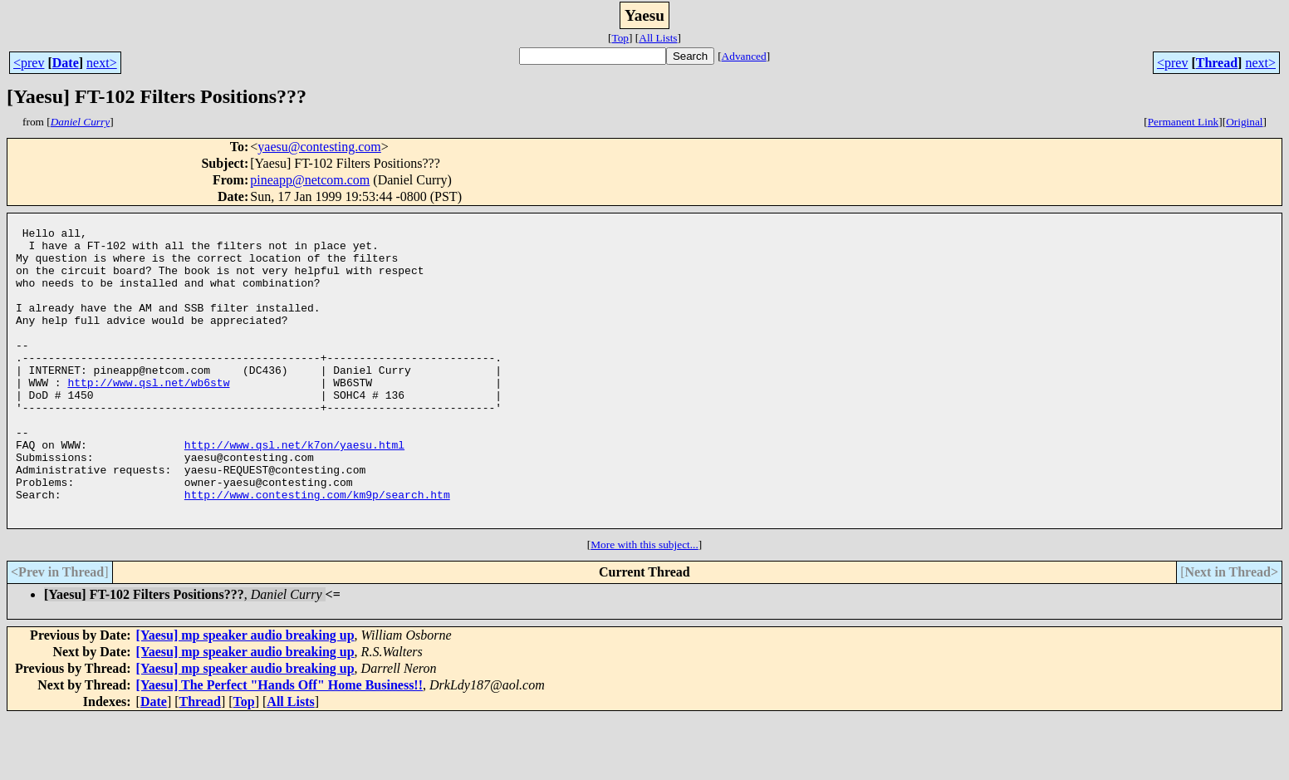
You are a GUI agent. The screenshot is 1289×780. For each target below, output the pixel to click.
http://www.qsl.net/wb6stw (148, 417)
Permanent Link (1183, 121)
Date (65, 63)
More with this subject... (644, 607)
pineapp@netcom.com (310, 180)
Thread (1217, 63)
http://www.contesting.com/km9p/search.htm (317, 551)
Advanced (744, 56)
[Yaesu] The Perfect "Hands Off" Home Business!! (279, 747)
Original (1244, 121)
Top (620, 38)
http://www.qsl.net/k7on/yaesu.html (294, 491)
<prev (28, 63)
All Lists (658, 38)
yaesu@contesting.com (318, 147)
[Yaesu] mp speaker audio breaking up (245, 697)
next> (101, 63)
